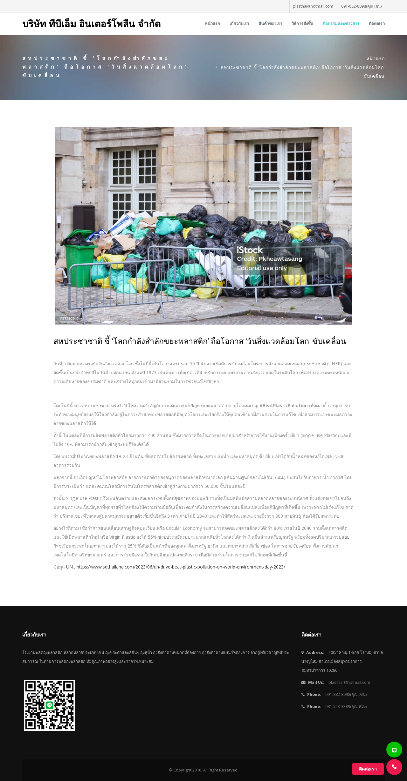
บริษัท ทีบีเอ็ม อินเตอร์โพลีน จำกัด (91, 23)
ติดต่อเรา (377, 23)
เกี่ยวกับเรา (239, 23)
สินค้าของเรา (270, 23)
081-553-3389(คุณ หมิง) (346, 706)
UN (69, 567)
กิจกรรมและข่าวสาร (341, 23)
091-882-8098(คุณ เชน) (361, 6)
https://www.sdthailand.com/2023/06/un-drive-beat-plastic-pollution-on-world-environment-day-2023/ (181, 567)
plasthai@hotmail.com (313, 6)
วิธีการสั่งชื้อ (302, 23)
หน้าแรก (212, 23)
